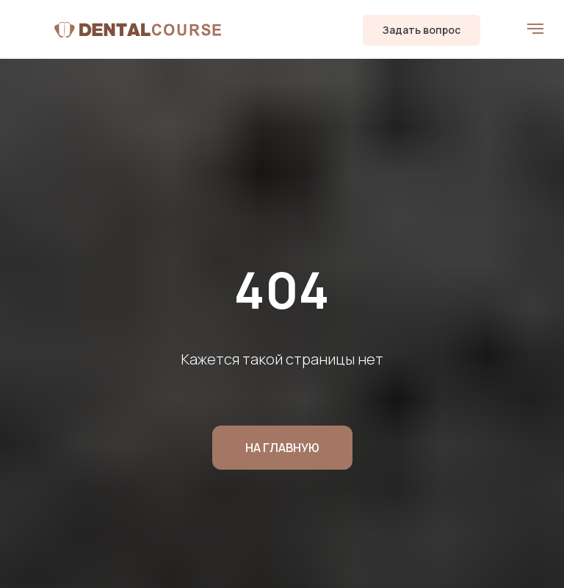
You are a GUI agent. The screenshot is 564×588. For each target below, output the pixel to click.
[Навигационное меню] (535, 29)
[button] (421, 30)
